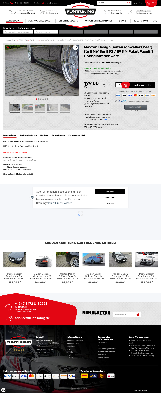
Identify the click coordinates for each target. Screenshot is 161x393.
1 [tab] (36, 99)
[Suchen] (113, 3)
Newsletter (71, 355)
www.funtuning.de (43, 352)
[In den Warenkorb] (139, 85)
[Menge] (119, 84)
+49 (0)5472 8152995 (19, 3)
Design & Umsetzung (79, 388)
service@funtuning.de (51, 3)
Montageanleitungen (75, 340)
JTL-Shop (144, 390)
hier (105, 119)
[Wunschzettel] (142, 3)
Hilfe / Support (140, 20)
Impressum (102, 354)
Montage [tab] (44, 135)
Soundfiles (71, 346)
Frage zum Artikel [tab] (76, 135)
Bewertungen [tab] (58, 135)
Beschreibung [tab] (9, 135)
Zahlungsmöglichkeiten (107, 349)
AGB (99, 346)
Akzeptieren (111, 192)
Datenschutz (102, 343)
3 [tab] (40, 99)
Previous (9, 107)
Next (75, 68)
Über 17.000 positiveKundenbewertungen (144, 12)
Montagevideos (73, 343)
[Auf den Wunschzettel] (75, 47)
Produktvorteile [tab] (92, 62)
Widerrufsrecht (103, 357)
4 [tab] (43, 99)
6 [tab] (47, 99)
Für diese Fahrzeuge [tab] (112, 62)
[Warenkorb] (151, 5)
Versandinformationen (106, 352)
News (69, 349)
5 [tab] (45, 99)
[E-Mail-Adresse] (124, 314)
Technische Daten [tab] (28, 135)
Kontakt (70, 352)
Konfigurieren (111, 197)
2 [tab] (38, 99)
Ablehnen (111, 203)
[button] (135, 2)
